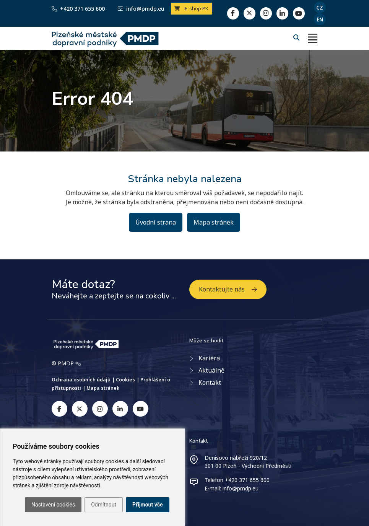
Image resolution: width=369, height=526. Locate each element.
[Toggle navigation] (312, 38)
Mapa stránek (213, 222)
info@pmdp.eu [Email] (141, 8)
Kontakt (209, 382)
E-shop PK (191, 8)
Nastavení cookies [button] (53, 505)
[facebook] (233, 13)
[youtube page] (299, 13)
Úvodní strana (155, 222)
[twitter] (249, 13)
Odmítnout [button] (103, 505)
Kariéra (209, 358)
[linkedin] (266, 13)
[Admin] (78, 363)
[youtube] (140, 409)
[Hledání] (297, 37)
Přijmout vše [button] (147, 505)
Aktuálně (211, 370)
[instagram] (100, 409)
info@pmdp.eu (240, 488)
